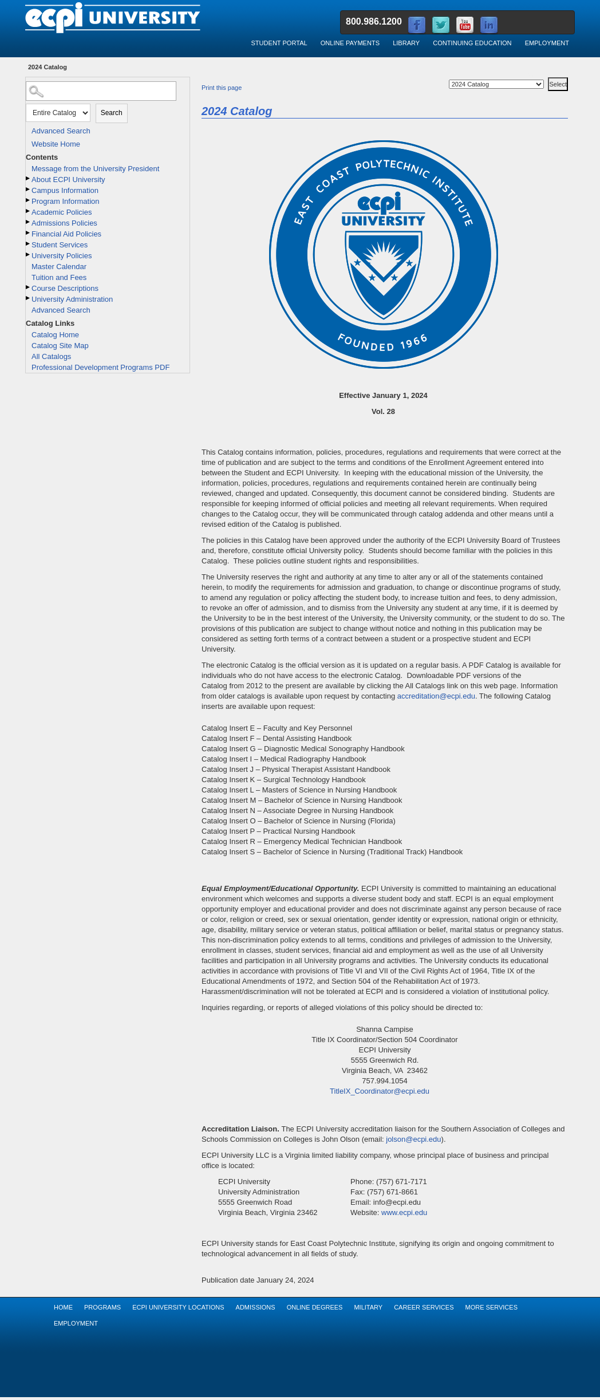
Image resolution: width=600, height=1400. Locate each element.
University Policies (61, 255)
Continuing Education (472, 43)
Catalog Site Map (60, 345)
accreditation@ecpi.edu (436, 696)
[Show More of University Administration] (28, 298)
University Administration (72, 299)
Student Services (59, 244)
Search (112, 113)
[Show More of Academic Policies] (28, 211)
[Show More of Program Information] (28, 200)
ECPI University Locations (178, 1307)
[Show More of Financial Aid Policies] (28, 232)
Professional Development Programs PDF (100, 367)
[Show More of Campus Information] (28, 189)
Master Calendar (58, 266)
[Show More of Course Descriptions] (28, 287)
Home (63, 1307)
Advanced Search (60, 131)
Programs (102, 1307)
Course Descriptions (64, 288)
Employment (547, 43)
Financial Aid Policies (66, 234)
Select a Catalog (547, 75)
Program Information (65, 201)
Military (368, 1307)
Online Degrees (315, 1307)
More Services (491, 1307)
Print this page (222, 87)
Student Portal (279, 43)
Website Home (55, 144)
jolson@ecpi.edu (413, 1139)
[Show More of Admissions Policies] (28, 221)
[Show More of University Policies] (28, 254)
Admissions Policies (64, 223)
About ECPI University (68, 179)
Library (406, 43)
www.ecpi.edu (404, 1212)
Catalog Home (55, 334)
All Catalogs (51, 356)
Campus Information (64, 190)
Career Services (423, 1307)
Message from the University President (95, 168)
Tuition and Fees (58, 277)
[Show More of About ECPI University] (28, 178)
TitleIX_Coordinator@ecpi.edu (379, 1091)
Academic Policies (61, 212)
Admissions (255, 1307)
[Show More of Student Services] (28, 243)
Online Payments (350, 43)
